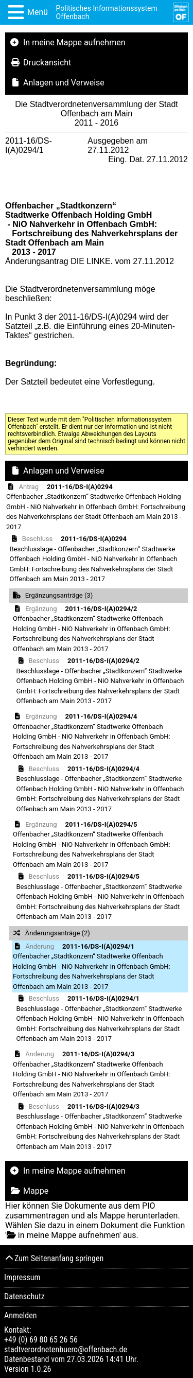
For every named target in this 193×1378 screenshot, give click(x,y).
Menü (37, 12)
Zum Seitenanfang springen (53, 1258)
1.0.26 (40, 1369)
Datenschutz (24, 1296)
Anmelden (20, 1315)
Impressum (22, 1277)
